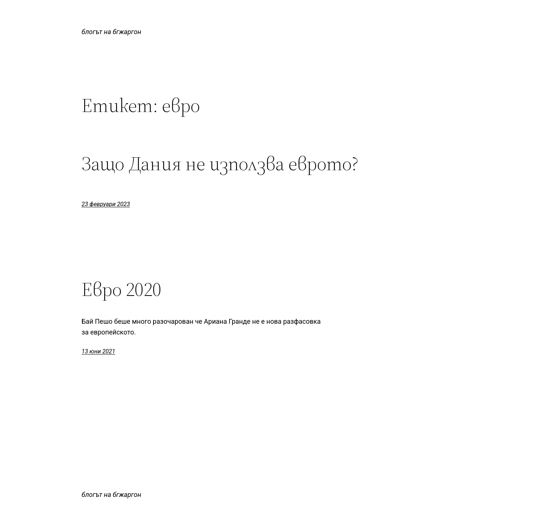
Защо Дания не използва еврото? (220, 163)
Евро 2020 (121, 289)
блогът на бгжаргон (111, 32)
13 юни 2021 (98, 351)
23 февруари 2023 (106, 204)
